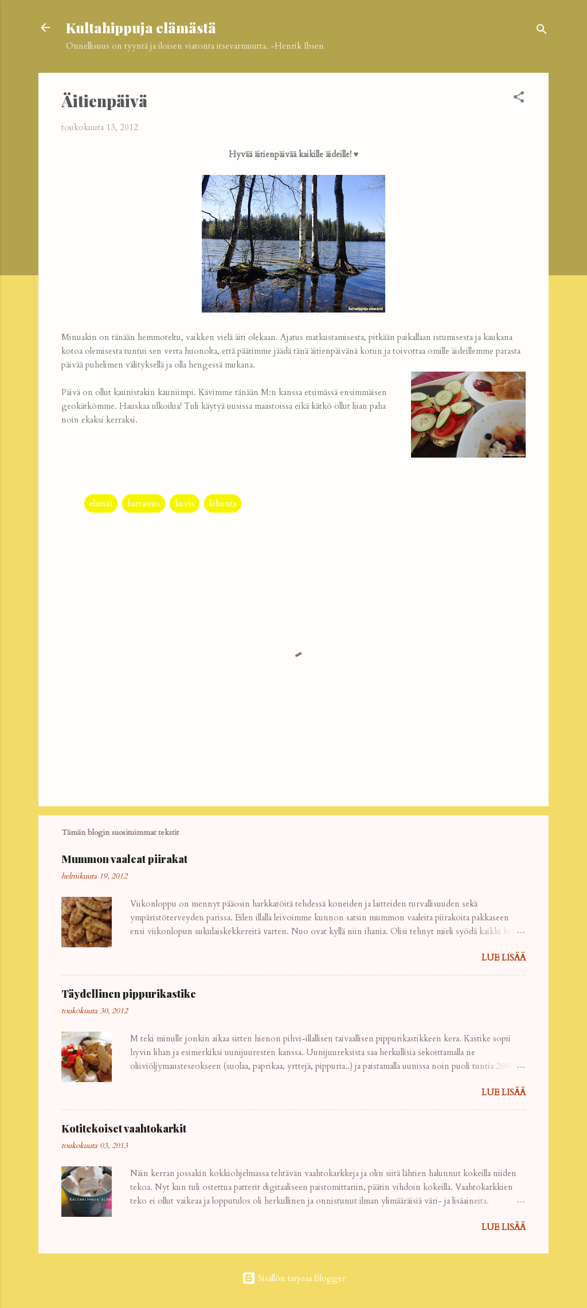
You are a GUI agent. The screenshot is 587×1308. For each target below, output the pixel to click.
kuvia (184, 503)
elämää (100, 503)
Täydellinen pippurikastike (128, 994)
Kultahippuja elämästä (141, 27)
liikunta (222, 503)
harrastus (143, 503)
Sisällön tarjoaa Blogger (294, 1278)
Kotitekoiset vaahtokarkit (123, 1128)
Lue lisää (504, 957)
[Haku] (542, 31)
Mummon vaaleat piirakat (124, 859)
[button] (519, 99)
